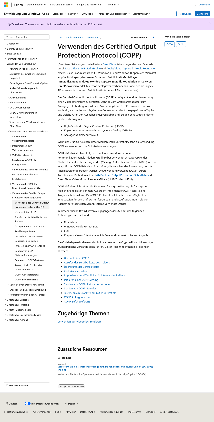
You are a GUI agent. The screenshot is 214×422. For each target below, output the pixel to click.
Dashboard (202, 13)
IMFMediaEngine (91, 68)
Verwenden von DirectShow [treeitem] (23, 68)
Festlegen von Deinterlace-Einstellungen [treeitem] (26, 176)
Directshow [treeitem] (12, 43)
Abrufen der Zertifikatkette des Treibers (87, 262)
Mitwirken (71, 411)
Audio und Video (74, 37)
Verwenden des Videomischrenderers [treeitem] (23, 138)
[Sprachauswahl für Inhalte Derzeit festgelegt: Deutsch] (11, 403)
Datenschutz (86, 411)
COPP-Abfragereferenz (77, 297)
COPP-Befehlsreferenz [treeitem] (26, 279)
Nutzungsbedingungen (111, 411)
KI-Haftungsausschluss (16, 411)
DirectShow (93, 37)
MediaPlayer (72, 68)
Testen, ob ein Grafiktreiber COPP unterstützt (90, 293)
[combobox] (26, 37)
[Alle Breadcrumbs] (61, 37)
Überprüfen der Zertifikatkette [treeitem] (30, 226)
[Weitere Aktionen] (153, 37)
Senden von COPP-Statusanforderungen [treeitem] (26, 253)
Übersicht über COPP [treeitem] (26, 212)
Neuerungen (184, 13)
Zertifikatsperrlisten (75, 271)
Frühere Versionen (41, 411)
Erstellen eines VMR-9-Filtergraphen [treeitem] (24, 162)
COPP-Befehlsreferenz (77, 301)
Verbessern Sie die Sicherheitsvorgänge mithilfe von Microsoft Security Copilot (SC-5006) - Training (106, 368)
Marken (150, 411)
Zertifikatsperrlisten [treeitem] (25, 231)
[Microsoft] (6, 4)
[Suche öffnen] (194, 5)
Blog (57, 411)
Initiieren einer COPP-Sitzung (81, 279)
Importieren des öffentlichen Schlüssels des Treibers (94, 275)
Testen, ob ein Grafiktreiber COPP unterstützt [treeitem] (29, 267)
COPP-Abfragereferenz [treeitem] (26, 274)
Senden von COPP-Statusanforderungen (87, 284)
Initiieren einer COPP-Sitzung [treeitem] (30, 245)
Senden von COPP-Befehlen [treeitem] (29, 260)
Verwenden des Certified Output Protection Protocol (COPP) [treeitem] (32, 205)
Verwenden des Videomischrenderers (79, 321)
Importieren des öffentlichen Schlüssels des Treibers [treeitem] (29, 238)
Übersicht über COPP (76, 258)
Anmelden (204, 4)
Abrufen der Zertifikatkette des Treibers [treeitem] (31, 219)
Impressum (133, 411)
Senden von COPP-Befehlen (80, 288)
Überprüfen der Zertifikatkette (81, 266)
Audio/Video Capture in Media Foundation (131, 68)
